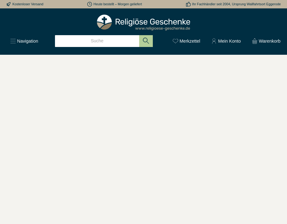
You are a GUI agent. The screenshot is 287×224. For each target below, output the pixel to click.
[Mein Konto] (226, 41)
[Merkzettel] (186, 41)
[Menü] (24, 41)
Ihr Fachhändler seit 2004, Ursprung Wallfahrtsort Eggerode (236, 4)
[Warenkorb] (264, 41)
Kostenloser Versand (27, 4)
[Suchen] (146, 41)
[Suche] (97, 41)
